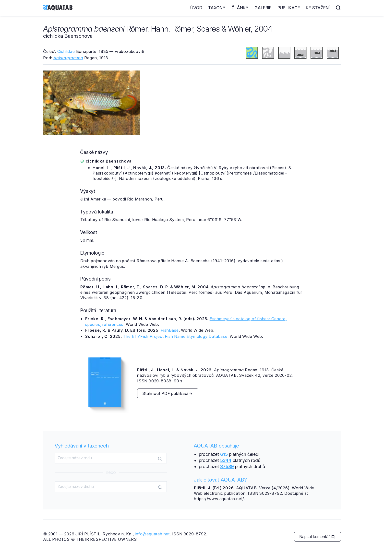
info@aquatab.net (152, 533)
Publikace (288, 7)
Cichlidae (66, 51)
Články (240, 7)
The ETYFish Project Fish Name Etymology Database (175, 336)
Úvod (196, 7)
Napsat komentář (317, 536)
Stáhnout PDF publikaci (167, 393)
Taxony (217, 7)
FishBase (170, 330)
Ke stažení (318, 7)
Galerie (263, 7)
